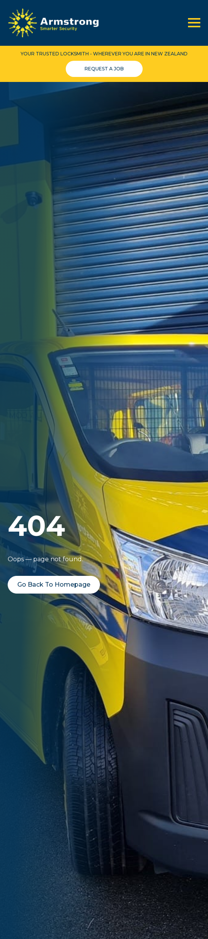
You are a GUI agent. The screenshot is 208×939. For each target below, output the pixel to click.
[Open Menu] (194, 23)
